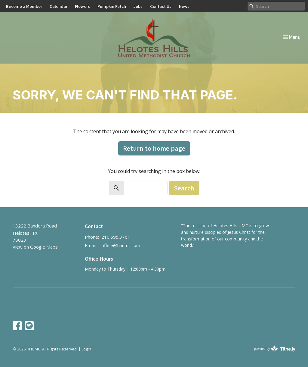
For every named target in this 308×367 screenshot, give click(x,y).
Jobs (138, 6)
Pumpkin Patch (111, 6)
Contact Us (160, 6)
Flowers (82, 6)
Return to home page (154, 148)
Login (86, 349)
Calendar (58, 6)
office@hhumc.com (120, 245)
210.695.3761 (115, 237)
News (184, 6)
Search (184, 188)
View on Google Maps (35, 247)
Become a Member (24, 6)
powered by (274, 349)
